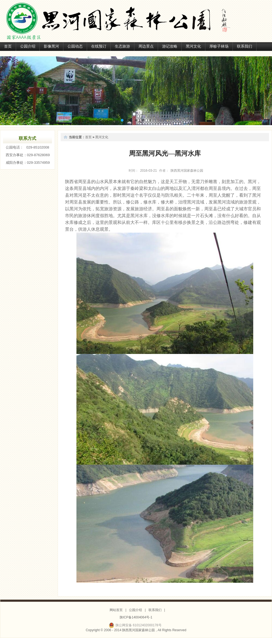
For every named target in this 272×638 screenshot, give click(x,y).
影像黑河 (51, 46)
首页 (8, 46)
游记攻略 (169, 46)
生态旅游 (122, 46)
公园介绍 (27, 46)
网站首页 (116, 610)
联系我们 (244, 46)
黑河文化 (193, 46)
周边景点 (146, 46)
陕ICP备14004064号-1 (136, 617)
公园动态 (75, 46)
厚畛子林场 (218, 46)
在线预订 (98, 46)
